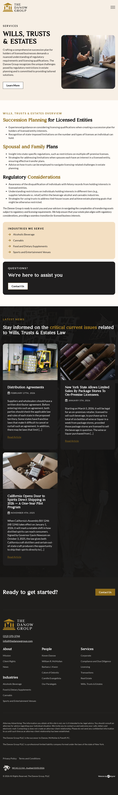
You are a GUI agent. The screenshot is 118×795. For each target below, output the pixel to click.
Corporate (86, 655)
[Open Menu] (113, 7)
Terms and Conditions (29, 758)
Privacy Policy (10, 758)
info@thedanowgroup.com (18, 641)
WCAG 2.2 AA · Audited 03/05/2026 (23, 768)
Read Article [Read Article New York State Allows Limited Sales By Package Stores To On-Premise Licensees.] (72, 440)
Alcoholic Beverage (12, 684)
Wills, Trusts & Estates (92, 684)
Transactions (87, 672)
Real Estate (86, 678)
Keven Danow (49, 655)
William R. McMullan (52, 661)
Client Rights (9, 661)
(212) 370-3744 (11, 636)
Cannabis (7, 695)
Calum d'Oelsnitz (50, 672)
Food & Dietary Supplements (17, 689)
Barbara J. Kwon (50, 666)
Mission (7, 655)
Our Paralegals (49, 684)
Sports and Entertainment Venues (19, 701)
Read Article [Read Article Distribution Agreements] (14, 437)
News (5, 666)
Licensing (85, 666)
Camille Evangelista (51, 678)
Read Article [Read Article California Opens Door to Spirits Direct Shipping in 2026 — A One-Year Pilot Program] (14, 556)
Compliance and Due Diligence (96, 661)
